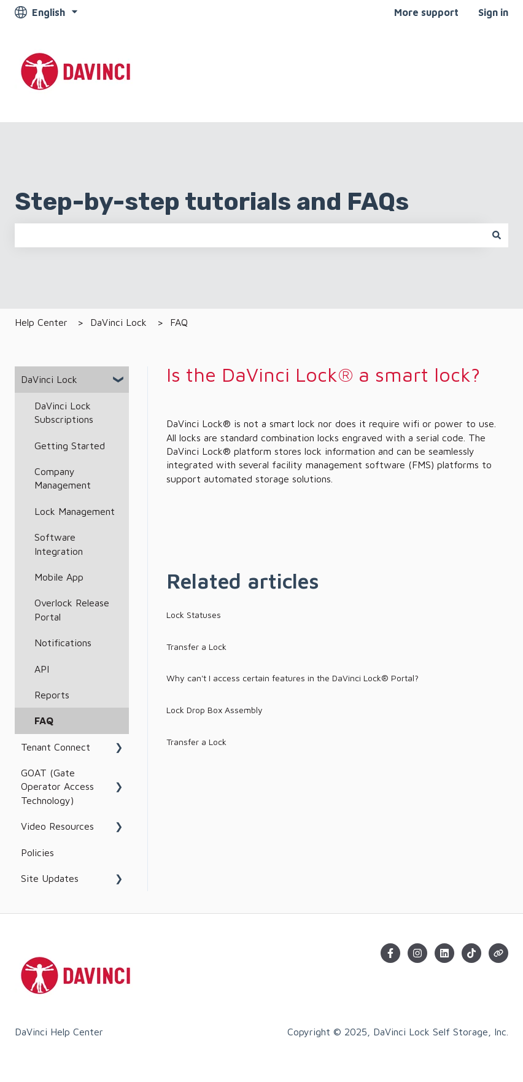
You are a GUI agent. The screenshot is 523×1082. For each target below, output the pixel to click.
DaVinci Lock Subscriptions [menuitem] (63, 412)
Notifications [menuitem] (62, 642)
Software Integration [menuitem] (58, 543)
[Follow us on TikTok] (471, 953)
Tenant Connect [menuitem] (55, 746)
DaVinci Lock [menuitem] (49, 379)
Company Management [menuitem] (62, 478)
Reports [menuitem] (51, 694)
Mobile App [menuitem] (58, 576)
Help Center (41, 322)
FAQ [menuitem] (43, 720)
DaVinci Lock (118, 322)
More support (426, 12)
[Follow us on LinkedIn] (444, 953)
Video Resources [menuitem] (57, 826)
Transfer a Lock (196, 646)
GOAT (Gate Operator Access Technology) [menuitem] (57, 786)
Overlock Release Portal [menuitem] (71, 609)
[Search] (496, 235)
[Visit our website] (498, 953)
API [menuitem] (41, 668)
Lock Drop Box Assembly (214, 710)
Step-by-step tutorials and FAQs (212, 201)
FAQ (179, 322)
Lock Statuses (193, 614)
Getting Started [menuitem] (69, 445)
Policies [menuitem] (37, 852)
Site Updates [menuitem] (50, 878)
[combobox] (250, 235)
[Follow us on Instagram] (417, 953)
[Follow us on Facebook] (390, 953)
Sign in (493, 12)
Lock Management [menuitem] (74, 511)
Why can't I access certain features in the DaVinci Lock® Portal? (292, 678)
